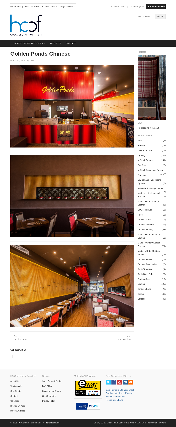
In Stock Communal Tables (150, 170)
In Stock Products (146, 160)
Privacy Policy (48, 401)
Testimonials (16, 386)
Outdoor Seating (145, 229)
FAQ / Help (47, 386)
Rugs (140, 215)
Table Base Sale (145, 274)
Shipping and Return (51, 391)
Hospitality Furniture (115, 396)
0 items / (157, 6)
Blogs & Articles (17, 411)
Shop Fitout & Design (52, 381)
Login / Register (137, 6)
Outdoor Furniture (146, 224)
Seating (141, 284)
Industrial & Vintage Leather (151, 188)
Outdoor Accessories (147, 264)
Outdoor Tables (145, 259)
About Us (14, 381)
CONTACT (71, 43)
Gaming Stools (144, 219)
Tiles (140, 140)
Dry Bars (142, 165)
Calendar (14, 401)
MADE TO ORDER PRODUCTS (28, 43)
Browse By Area (17, 406)
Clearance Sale (145, 150)
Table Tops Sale (145, 269)
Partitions (142, 175)
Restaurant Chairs (114, 400)
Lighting (141, 155)
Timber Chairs (144, 289)
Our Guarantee (49, 396)
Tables (141, 294)
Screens (141, 299)
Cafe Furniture (113, 390)
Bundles (141, 145)
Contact (14, 396)
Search (160, 16)
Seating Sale (144, 279)
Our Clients (15, 391)
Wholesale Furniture (124, 393)
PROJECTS (55, 43)
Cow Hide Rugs (145, 210)
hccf (32, 60)
